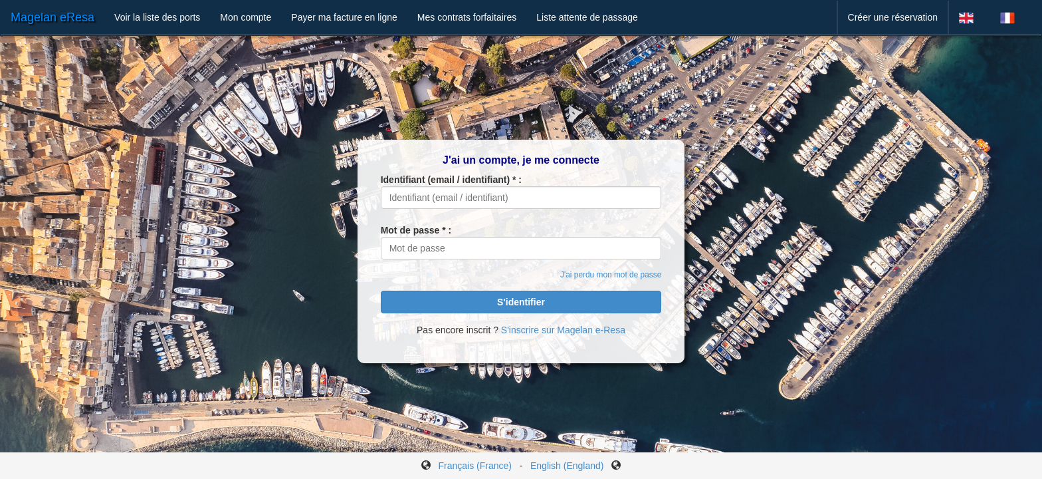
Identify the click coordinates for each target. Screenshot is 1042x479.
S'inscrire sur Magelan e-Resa (563, 330)
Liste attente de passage (587, 17)
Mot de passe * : (416, 230)
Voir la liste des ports (157, 17)
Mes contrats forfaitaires (466, 17)
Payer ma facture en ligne (344, 17)
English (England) (567, 465)
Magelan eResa (52, 17)
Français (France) (475, 465)
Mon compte (245, 17)
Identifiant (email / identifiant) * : (451, 179)
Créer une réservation (893, 17)
